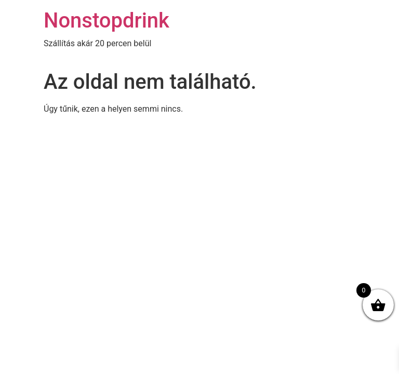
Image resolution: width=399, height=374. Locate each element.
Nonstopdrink (106, 20)
